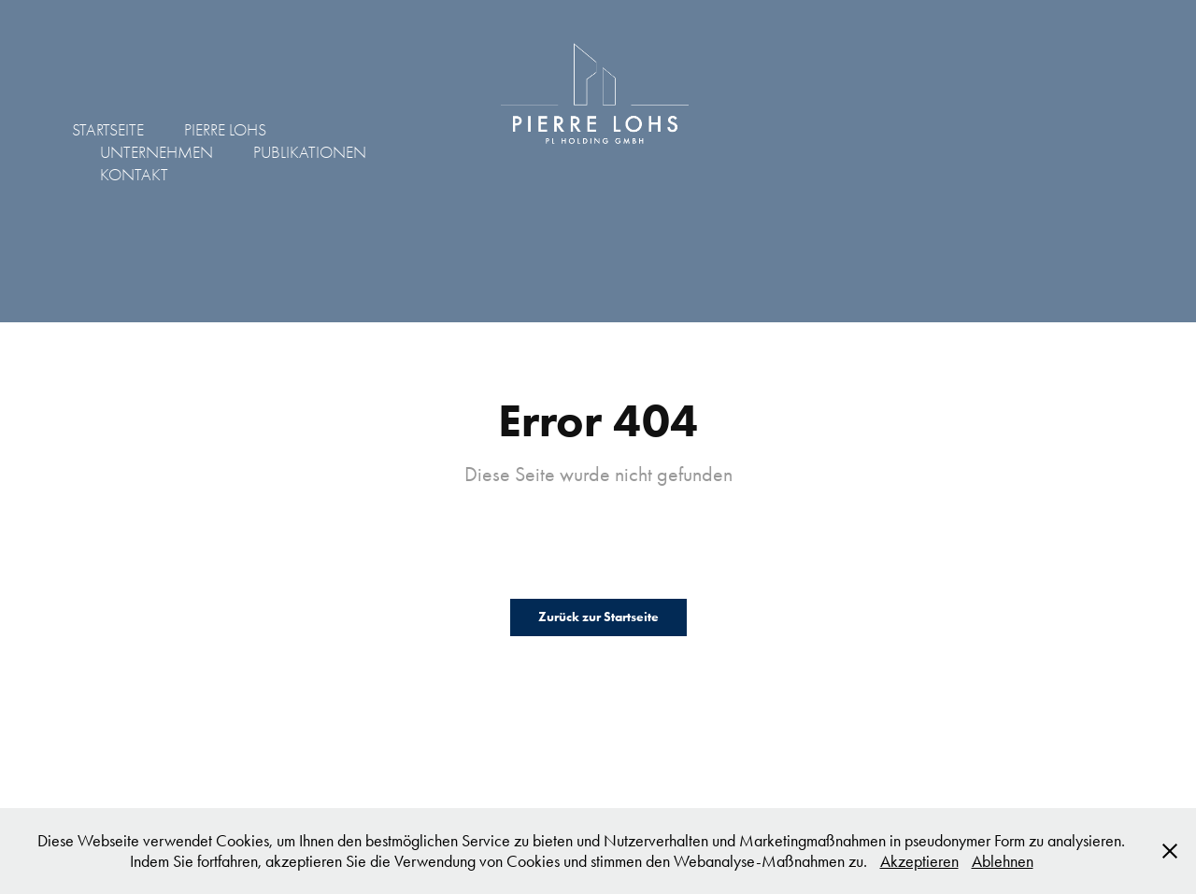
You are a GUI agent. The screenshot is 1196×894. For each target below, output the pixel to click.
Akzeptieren (919, 861)
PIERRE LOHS (225, 130)
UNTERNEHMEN (156, 153)
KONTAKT (134, 175)
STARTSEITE (108, 130)
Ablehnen (1002, 861)
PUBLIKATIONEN (309, 153)
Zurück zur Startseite (598, 617)
